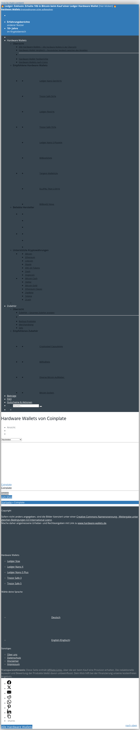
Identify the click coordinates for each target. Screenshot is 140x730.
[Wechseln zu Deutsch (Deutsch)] (33, 617)
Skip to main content (12, 2)
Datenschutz (14, 657)
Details (5, 493)
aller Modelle (18, 17)
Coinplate (6, 484)
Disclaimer (13, 661)
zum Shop (6, 496)
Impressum (13, 664)
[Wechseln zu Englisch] (14, 409)
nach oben (131, 725)
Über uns (12, 654)
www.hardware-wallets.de (92, 523)
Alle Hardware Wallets (16, 727)
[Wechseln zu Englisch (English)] (38, 640)
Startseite (6, 502)
